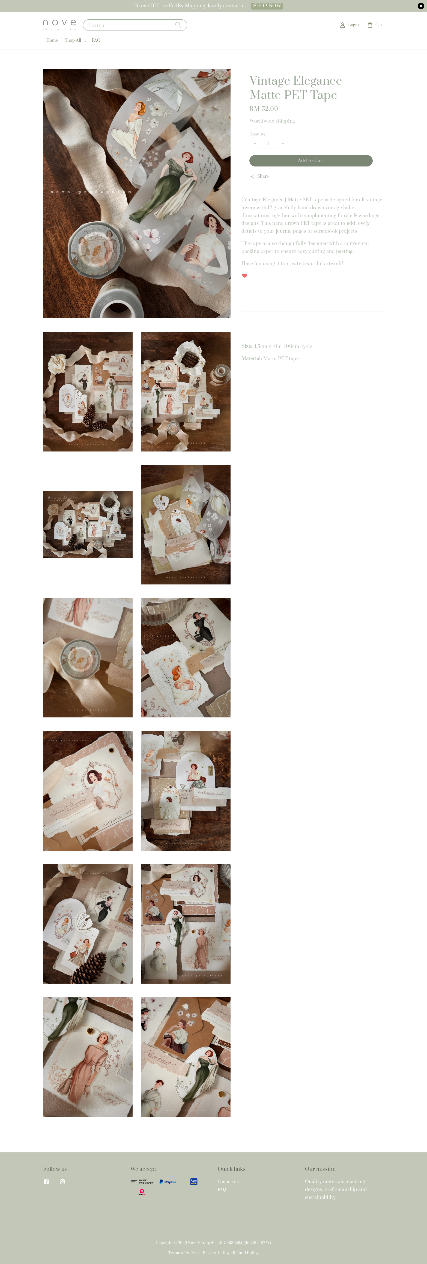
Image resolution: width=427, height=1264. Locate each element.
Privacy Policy (216, 1252)
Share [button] (259, 176)
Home (52, 40)
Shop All (73, 40)
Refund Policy (246, 1252)
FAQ (96, 40)
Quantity (257, 134)
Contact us (228, 1182)
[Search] (178, 25)
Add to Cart (311, 160)
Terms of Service (184, 1252)
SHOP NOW (267, 6)
